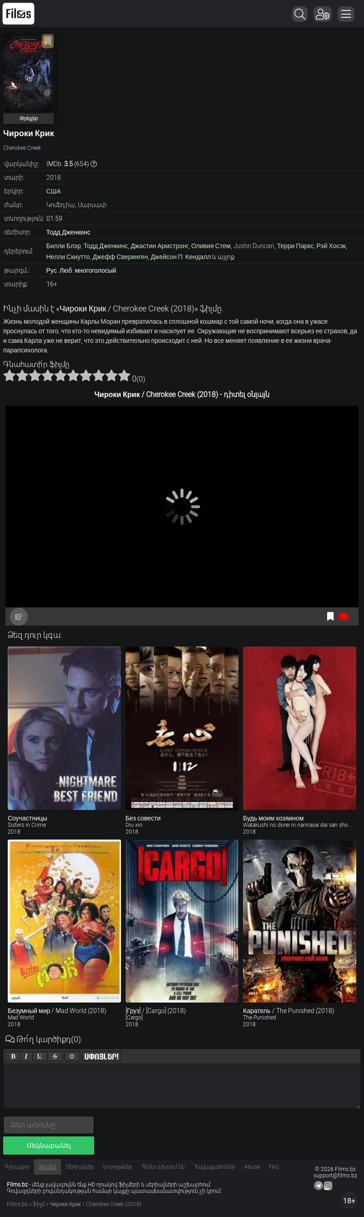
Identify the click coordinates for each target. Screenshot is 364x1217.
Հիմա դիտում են (163, 1167)
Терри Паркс (295, 246)
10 (124, 375)
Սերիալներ (80, 1167)
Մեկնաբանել (49, 1145)
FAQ (274, 1167)
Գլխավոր (17, 1167)
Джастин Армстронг (159, 246)
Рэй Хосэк (331, 246)
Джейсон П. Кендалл (181, 256)
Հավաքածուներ (214, 1167)
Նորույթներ (117, 1167)
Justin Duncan (253, 246)
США (53, 191)
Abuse (252, 1167)
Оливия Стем (210, 246)
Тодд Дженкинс (106, 246)
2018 (53, 177)
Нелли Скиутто (68, 256)
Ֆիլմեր (47, 1167)
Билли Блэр (63, 246)
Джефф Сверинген (120, 256)
